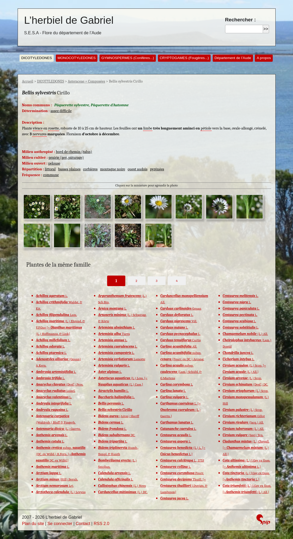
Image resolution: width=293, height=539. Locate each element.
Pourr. (182, 473)
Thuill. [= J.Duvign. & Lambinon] (183, 485)
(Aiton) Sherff (118, 416)
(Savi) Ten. (243, 435)
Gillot (244, 416)
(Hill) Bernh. (57, 479)
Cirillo (115, 410)
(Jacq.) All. (243, 422)
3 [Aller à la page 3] (156, 281)
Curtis (180, 340)
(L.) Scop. (242, 378)
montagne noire (112, 169)
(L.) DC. (123, 492)
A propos (264, 58)
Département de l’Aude (233, 58)
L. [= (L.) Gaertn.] (180, 409)
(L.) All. (245, 334)
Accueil (27, 81)
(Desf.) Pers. (59, 384)
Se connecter (59, 523)
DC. (116, 435)
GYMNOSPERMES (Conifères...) (127, 58)
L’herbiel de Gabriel (69, 20)
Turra (114, 334)
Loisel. (55, 391)
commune (51, 175)
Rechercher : (240, 19)
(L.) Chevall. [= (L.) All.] (246, 447)
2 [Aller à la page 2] (136, 281)
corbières (90, 169)
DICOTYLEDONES (36, 58)
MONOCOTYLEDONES (76, 58)
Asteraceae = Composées (86, 81)
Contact (83, 523)
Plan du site (33, 523)
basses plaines (69, 169)
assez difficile (61, 111)
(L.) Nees (122, 486)
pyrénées (157, 169)
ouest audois (137, 169)
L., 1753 (182, 460)
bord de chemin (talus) (74, 152)
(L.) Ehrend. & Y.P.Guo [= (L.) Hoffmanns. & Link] (60, 327)
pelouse (54, 163)
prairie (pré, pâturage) (66, 157)
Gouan (180, 308)
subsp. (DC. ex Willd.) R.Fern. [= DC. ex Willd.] (61, 454)
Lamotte (121, 359)
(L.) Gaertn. (58, 429)
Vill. (178, 321)
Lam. (56, 315)
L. (52, 296)
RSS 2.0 (102, 523)
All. (178, 346)
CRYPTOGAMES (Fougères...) (184, 58)
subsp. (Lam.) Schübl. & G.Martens (181, 371)
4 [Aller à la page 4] (177, 281)
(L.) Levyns (61, 492)
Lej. (55, 486)
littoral (50, 169)
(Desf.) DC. (245, 384)
